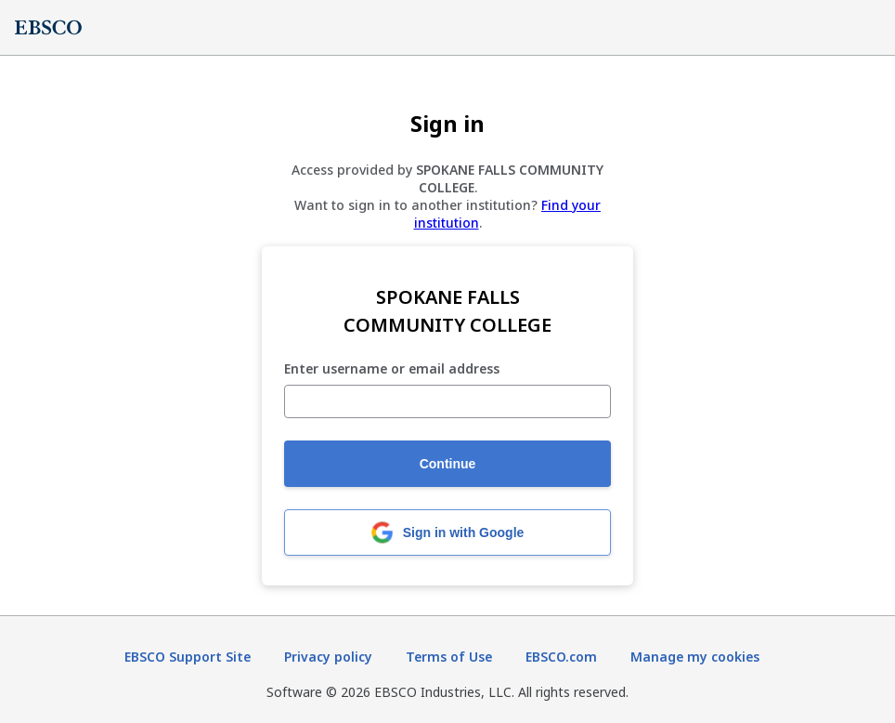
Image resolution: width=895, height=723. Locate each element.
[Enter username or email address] (447, 401)
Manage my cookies (694, 656)
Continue (448, 463)
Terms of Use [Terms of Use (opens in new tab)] (449, 656)
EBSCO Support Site (187, 656)
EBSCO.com (561, 656)
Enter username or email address (391, 369)
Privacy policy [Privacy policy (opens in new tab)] (328, 656)
